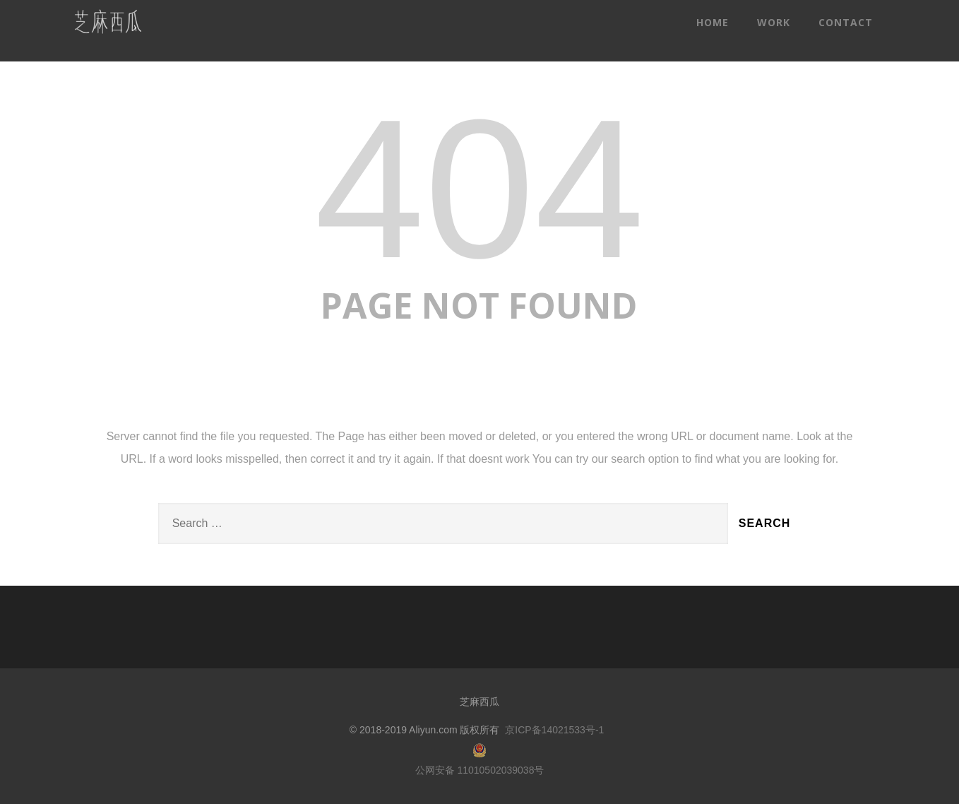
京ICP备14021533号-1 (554, 729)
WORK (773, 22)
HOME (712, 22)
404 (479, 188)
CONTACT (845, 22)
